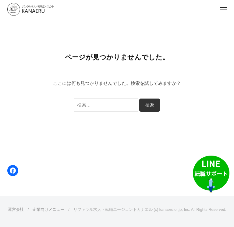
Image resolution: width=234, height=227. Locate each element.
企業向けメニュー (48, 209)
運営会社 (16, 209)
